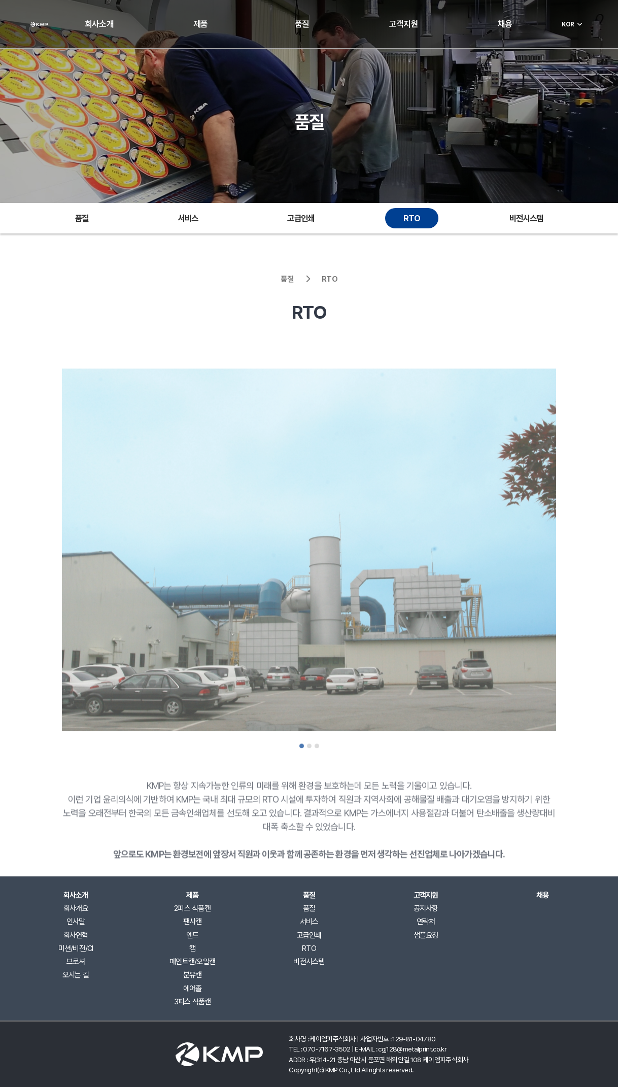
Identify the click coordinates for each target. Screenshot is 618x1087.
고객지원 (403, 24)
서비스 (188, 218)
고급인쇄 (300, 218)
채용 (505, 24)
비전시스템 (526, 218)
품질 (302, 24)
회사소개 (99, 24)
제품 (200, 24)
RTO (411, 218)
